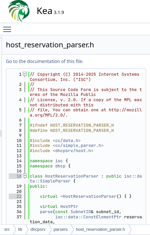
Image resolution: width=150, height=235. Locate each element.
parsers (61, 229)
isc (118, 217)
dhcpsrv (37, 229)
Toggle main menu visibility (8, 26)
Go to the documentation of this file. (103, 61)
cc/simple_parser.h (115, 194)
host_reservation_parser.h (100, 229)
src (7, 229)
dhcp (119, 222)
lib (20, 229)
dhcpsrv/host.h (115, 204)
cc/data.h (125, 186)
